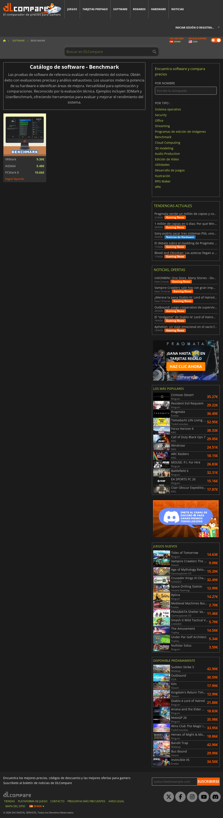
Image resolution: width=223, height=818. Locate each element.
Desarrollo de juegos (170, 170)
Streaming (162, 126)
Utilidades (162, 165)
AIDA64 (10, 166)
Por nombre (186, 88)
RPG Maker (163, 181)
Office (159, 120)
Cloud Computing (167, 143)
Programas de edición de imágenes (180, 131)
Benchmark (163, 137)
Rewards (139, 9)
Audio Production (167, 154)
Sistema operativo (168, 109)
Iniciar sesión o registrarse (196, 27)
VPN (158, 187)
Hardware (158, 9)
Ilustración (162, 176)
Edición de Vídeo (167, 159)
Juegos (72, 9)
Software (120, 9)
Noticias (177, 9)
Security (161, 115)
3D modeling (164, 148)
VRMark (10, 159)
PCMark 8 (12, 172)
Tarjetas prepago (95, 9)
